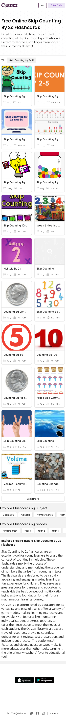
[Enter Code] (56, 5)
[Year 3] (55, 530)
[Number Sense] (45, 514)
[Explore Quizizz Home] (9, 5)
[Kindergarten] (10, 530)
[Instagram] (43, 713)
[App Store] (24, 680)
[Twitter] (31, 713)
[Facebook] (37, 713)
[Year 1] (27, 530)
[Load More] (33, 499)
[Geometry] (8, 514)
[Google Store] (44, 680)
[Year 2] (41, 530)
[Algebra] (25, 514)
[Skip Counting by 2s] (21, 60)
